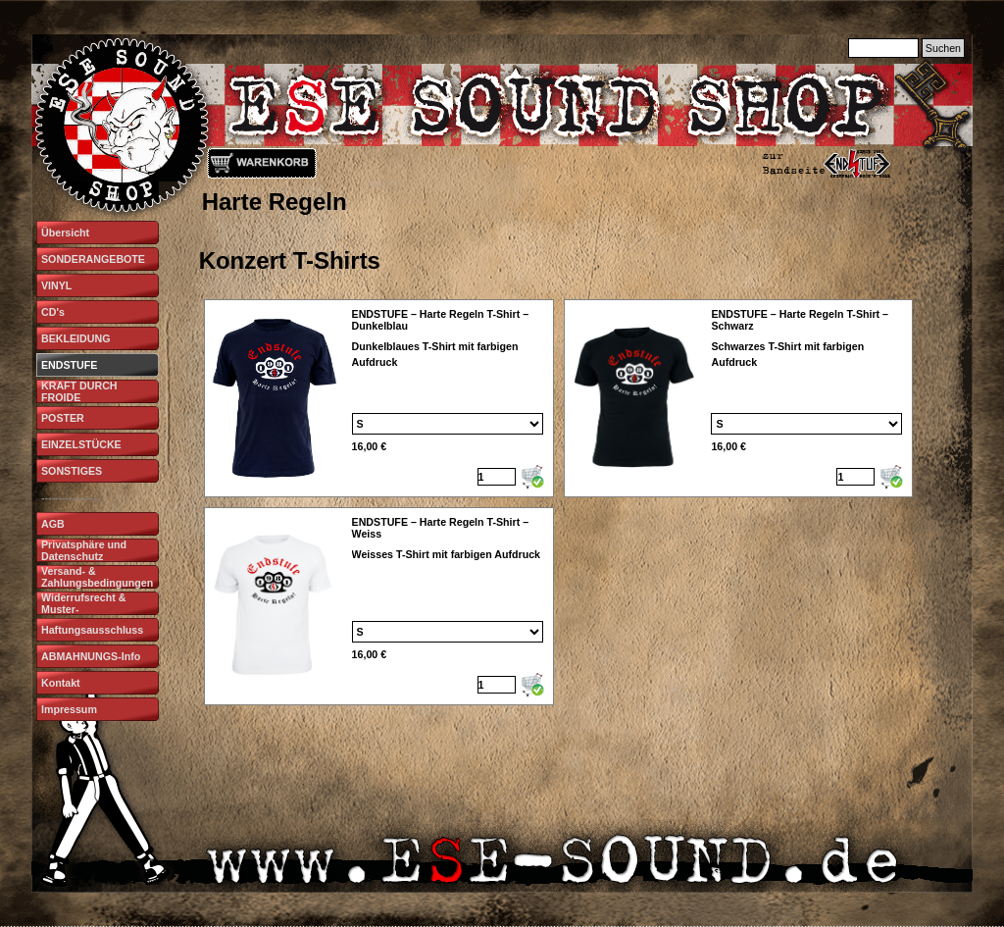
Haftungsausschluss (92, 630)
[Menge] (496, 477)
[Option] (447, 424)
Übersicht (65, 232)
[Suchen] (883, 48)
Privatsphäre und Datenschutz (83, 550)
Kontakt (60, 683)
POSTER (62, 418)
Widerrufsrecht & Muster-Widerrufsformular (86, 609)
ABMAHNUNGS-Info (90, 656)
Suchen (943, 48)
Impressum (69, 709)
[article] (379, 398)
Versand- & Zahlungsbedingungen (97, 577)
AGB (53, 524)
